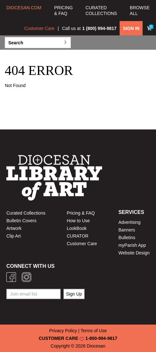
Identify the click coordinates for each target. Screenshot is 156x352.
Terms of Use (93, 330)
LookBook (76, 228)
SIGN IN (131, 28)
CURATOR (77, 235)
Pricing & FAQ (81, 213)
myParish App (132, 245)
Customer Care (39, 28)
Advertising (129, 222)
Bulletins (126, 237)
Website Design (134, 252)
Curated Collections (25, 213)
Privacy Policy (63, 330)
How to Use (78, 220)
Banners (126, 229)
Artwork (13, 228)
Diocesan (96, 345)
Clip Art (13, 235)
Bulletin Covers (21, 220)
